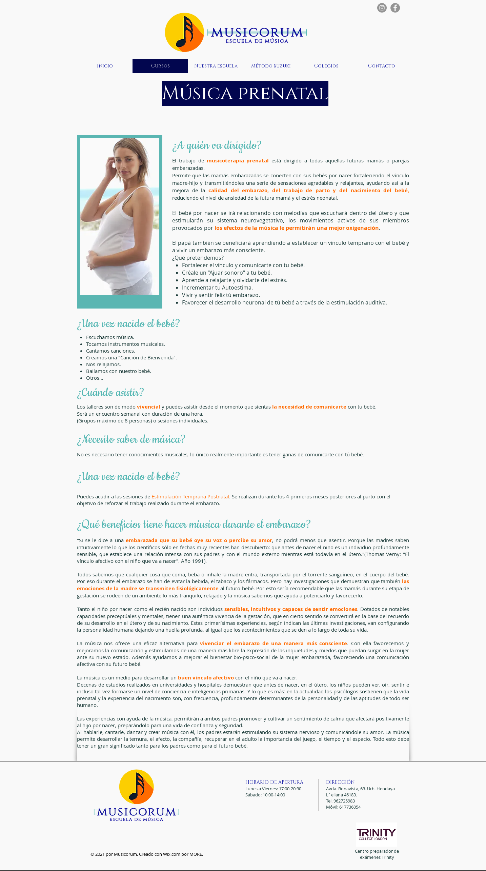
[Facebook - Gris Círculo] (395, 8)
